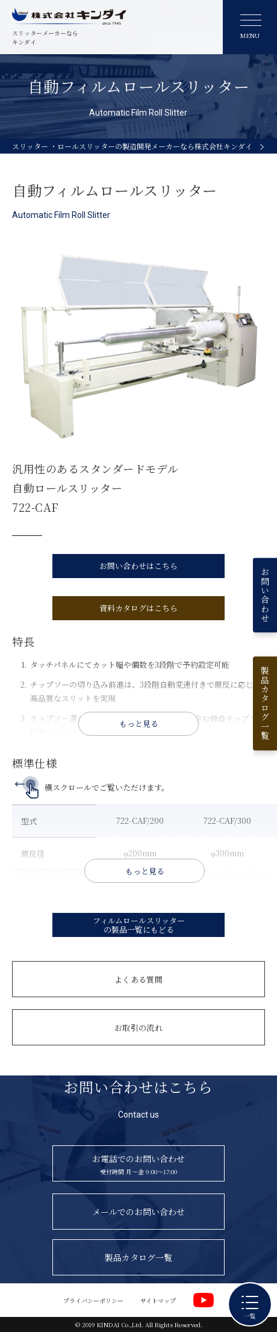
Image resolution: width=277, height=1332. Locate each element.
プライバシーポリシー (93, 1300)
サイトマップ (158, 1300)
